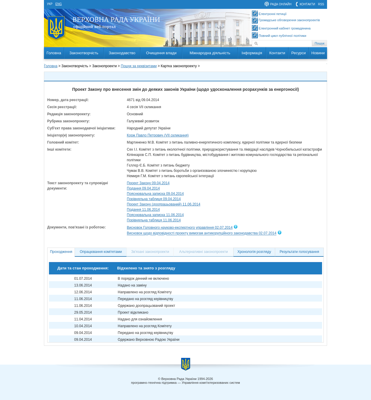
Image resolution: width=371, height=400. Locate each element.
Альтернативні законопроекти (203, 252)
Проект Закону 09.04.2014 (148, 183)
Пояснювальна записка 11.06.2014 (155, 215)
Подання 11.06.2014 (143, 210)
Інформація (252, 53)
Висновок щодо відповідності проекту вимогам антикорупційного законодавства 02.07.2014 (201, 233)
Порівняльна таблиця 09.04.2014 (154, 199)
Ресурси (298, 53)
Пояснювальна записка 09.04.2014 (155, 194)
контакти (307, 4)
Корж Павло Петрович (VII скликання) (158, 135)
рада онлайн (280, 4)
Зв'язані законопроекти (150, 252)
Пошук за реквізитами (139, 66)
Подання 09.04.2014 (143, 188)
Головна (54, 53)
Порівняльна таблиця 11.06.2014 (154, 220)
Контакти (277, 53)
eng (58, 4)
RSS (321, 4)
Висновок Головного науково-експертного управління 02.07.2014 (180, 227)
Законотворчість (83, 53)
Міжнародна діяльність (210, 53)
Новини (318, 53)
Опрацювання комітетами (101, 252)
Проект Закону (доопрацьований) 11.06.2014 (163, 204)
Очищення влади (161, 53)
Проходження (61, 252)
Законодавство (122, 53)
